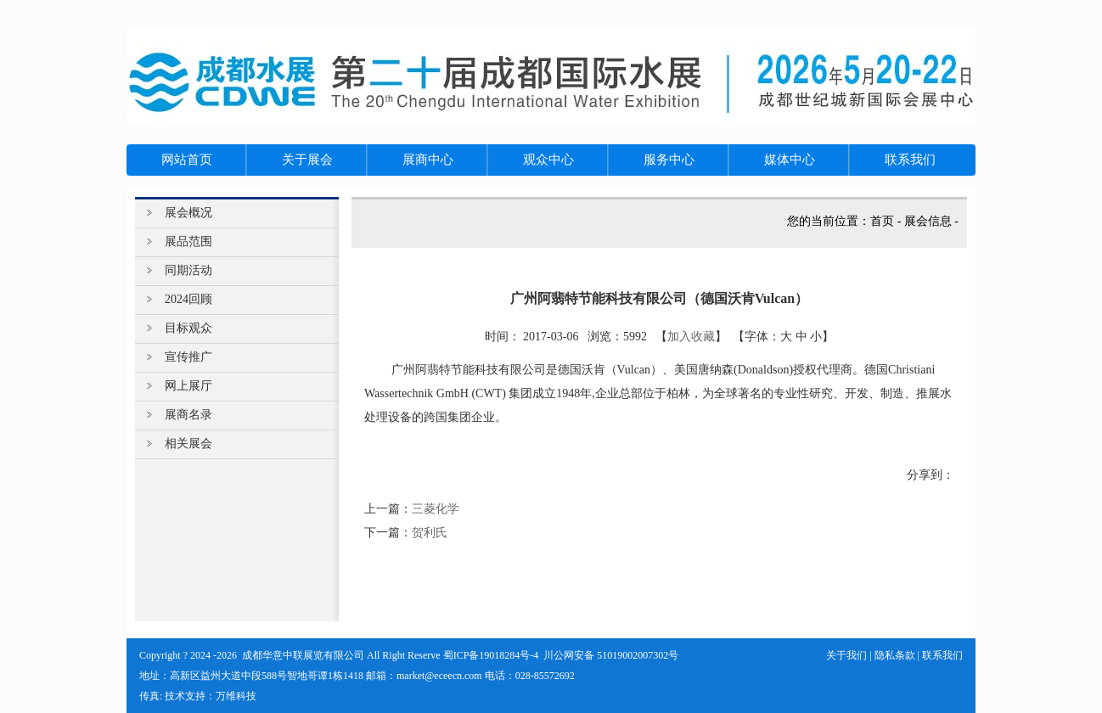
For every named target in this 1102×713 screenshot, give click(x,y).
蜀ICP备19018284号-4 (491, 655)
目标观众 (188, 328)
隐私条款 (894, 655)
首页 (882, 221)
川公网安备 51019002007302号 (610, 655)
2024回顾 (188, 299)
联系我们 (942, 655)
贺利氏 (429, 532)
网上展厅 (188, 385)
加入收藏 (691, 336)
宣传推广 (188, 357)
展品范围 (188, 241)
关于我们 (846, 655)
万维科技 (236, 696)
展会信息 (928, 221)
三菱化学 (435, 508)
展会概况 (188, 212)
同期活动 (188, 270)
